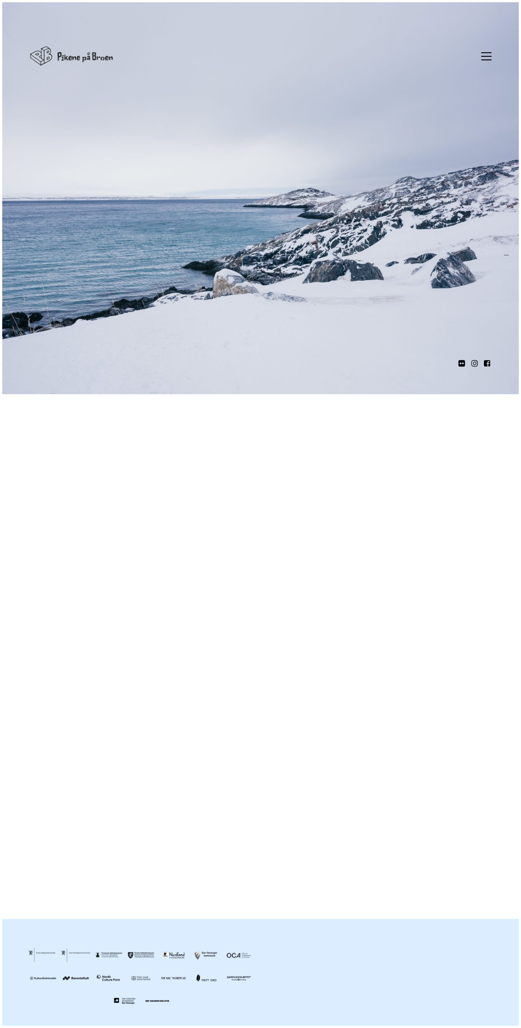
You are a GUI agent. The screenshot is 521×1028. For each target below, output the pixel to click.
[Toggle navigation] (484, 56)
